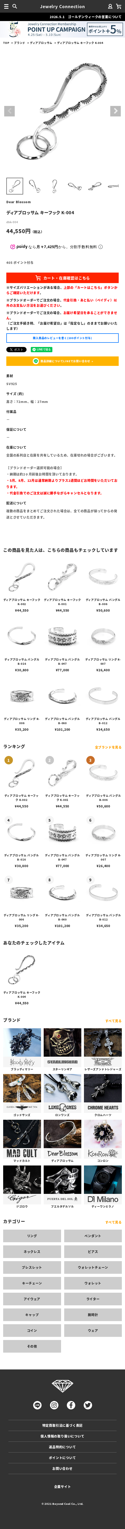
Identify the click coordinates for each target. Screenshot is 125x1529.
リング (32, 1236)
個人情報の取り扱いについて (62, 1436)
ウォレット (92, 1283)
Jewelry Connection (62, 6)
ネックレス (32, 1251)
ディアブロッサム (41, 43)
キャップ (32, 1314)
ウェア (93, 1330)
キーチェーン (32, 1283)
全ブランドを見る (108, 747)
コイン (32, 1330)
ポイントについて (62, 1457)
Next (115, 111)
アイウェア (32, 1299)
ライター (93, 1299)
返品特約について (62, 1447)
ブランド (19, 43)
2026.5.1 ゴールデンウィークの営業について (86, 16)
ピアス (93, 1251)
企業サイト (62, 1486)
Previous (9, 111)
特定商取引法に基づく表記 (62, 1425)
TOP (6, 43)
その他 (32, 1346)
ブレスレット (32, 1267)
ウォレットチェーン (93, 1267)
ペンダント (92, 1236)
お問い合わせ (62, 1468)
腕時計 (93, 1314)
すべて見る (113, 1021)
